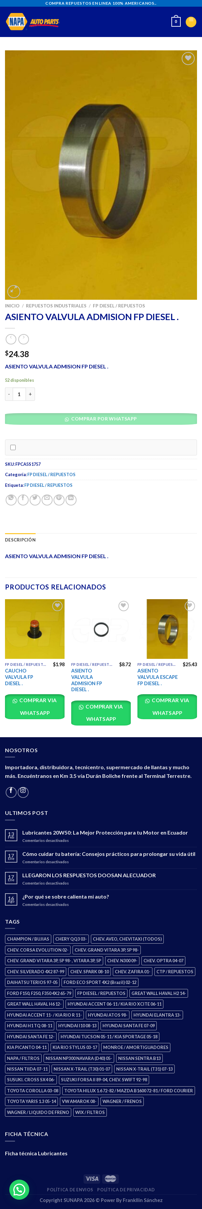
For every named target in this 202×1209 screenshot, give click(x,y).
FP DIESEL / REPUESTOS (119, 305)
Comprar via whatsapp (37, 706)
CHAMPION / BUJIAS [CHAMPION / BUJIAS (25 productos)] (28, 939)
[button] (103, 420)
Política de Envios (70, 1189)
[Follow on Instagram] (23, 792)
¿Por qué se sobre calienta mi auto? (65, 896)
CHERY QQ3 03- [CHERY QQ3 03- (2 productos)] (71, 939)
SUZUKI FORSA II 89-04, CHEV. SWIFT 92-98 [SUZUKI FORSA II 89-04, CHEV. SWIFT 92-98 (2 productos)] (104, 1079)
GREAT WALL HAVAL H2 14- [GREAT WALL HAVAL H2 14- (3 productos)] (158, 993)
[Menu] (191, 22)
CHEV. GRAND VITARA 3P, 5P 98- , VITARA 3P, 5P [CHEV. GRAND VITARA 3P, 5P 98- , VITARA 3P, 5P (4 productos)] (54, 960)
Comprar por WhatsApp (103, 418)
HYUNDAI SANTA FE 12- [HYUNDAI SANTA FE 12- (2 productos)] (31, 1036)
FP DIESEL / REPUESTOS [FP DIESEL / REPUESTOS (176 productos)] (101, 993)
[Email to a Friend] (47, 499)
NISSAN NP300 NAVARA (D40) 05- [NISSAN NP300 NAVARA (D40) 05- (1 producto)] (79, 1058)
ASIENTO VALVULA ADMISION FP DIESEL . (86, 680)
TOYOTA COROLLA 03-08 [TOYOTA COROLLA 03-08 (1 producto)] (32, 1090)
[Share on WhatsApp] (11, 499)
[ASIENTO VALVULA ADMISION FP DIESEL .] (101, 629)
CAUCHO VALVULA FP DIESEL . (19, 677)
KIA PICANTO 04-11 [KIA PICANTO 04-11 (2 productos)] (27, 1047)
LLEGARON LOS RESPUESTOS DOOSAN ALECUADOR (89, 875)
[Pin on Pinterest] (59, 499)
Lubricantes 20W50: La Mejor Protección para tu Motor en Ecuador (105, 832)
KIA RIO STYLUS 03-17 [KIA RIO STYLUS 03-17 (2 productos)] (75, 1047)
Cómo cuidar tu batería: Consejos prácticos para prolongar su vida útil (108, 854)
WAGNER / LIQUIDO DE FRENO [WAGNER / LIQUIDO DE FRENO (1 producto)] (38, 1112)
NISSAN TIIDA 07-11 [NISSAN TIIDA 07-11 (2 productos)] (27, 1069)
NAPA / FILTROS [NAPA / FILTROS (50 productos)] (23, 1058)
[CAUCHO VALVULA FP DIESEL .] (35, 629)
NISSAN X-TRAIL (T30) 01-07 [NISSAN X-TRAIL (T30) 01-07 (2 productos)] (82, 1069)
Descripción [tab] (20, 539)
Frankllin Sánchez (143, 1200)
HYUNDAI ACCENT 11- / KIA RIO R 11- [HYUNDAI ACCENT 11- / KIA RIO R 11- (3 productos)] (44, 1015)
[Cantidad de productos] (19, 394)
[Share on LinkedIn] (71, 499)
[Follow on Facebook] (11, 792)
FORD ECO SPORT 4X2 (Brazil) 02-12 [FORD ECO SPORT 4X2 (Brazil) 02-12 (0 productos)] (100, 982)
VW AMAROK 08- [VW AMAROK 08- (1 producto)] (79, 1101)
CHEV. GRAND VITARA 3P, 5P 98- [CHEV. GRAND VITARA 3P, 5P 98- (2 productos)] (107, 950)
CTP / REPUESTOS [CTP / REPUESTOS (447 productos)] (174, 971)
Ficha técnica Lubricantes (36, 1153)
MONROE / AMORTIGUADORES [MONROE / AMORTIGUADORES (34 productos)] (135, 1047)
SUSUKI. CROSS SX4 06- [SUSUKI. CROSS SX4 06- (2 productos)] (31, 1079)
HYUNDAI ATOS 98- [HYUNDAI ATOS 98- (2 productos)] (107, 1015)
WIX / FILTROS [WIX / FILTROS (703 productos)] (90, 1112)
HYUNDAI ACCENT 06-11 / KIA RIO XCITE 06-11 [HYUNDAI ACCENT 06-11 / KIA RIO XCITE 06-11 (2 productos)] (114, 1004)
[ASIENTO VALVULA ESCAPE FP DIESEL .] (167, 629)
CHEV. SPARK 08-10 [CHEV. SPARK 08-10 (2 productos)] (89, 971)
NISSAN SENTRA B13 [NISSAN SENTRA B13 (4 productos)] (139, 1058)
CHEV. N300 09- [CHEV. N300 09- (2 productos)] (122, 960)
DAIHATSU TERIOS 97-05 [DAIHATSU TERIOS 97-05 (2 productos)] (32, 982)
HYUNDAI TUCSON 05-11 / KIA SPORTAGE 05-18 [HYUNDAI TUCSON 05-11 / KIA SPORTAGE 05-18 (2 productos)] (109, 1036)
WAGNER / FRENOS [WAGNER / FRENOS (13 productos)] (122, 1101)
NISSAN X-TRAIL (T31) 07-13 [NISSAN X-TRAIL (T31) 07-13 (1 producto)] (144, 1069)
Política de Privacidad (126, 1189)
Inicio (12, 305)
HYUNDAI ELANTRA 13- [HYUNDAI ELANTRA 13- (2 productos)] (157, 1015)
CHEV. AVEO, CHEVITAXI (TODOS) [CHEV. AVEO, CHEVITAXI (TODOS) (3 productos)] (127, 939)
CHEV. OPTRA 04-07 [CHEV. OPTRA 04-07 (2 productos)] (163, 960)
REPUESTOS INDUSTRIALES (56, 305)
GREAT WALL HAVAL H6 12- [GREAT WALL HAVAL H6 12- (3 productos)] (34, 1004)
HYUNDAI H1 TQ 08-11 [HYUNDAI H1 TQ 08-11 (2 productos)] (29, 1025)
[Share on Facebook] (23, 499)
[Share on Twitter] (35, 499)
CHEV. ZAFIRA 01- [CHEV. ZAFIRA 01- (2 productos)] (132, 971)
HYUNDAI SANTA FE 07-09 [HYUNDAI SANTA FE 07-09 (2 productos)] (128, 1025)
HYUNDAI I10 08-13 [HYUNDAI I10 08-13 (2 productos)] (77, 1025)
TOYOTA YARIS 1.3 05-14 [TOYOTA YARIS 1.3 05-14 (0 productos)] (31, 1101)
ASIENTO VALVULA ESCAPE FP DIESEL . (157, 677)
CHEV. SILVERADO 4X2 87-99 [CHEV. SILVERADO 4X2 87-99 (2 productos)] (35, 971)
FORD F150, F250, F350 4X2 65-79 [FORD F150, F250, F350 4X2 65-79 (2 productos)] (39, 993)
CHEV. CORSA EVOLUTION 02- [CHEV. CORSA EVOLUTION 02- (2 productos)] (38, 950)
